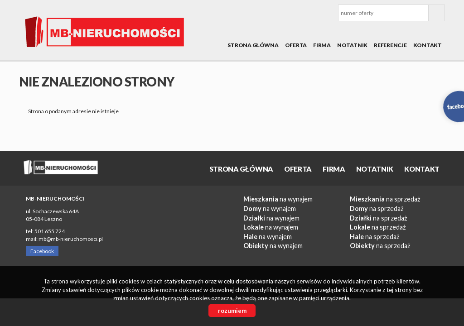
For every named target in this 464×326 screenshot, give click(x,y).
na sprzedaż (385, 199)
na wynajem (278, 199)
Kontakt (427, 45)
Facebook (42, 251)
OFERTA (296, 45)
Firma (322, 45)
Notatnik (352, 45)
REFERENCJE (390, 45)
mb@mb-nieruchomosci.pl (71, 238)
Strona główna (252, 45)
